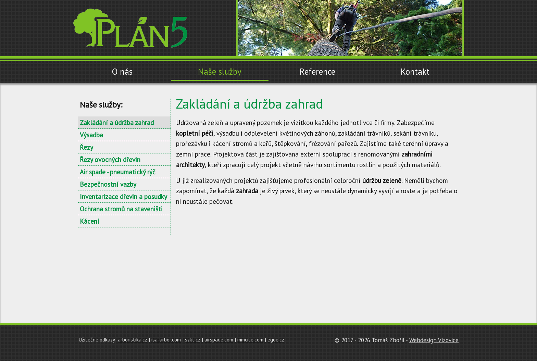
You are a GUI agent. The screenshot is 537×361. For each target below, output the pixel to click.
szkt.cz (192, 339)
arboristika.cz (132, 339)
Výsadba (91, 134)
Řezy (86, 147)
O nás (122, 71)
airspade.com (218, 339)
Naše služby (219, 71)
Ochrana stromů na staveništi (121, 208)
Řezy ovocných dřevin (110, 159)
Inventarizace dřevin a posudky (123, 196)
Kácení (89, 221)
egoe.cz (275, 339)
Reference (317, 71)
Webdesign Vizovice (434, 340)
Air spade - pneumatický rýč (117, 171)
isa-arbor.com (166, 339)
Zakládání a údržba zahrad (117, 122)
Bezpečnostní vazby (108, 184)
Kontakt (415, 71)
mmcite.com (250, 339)
